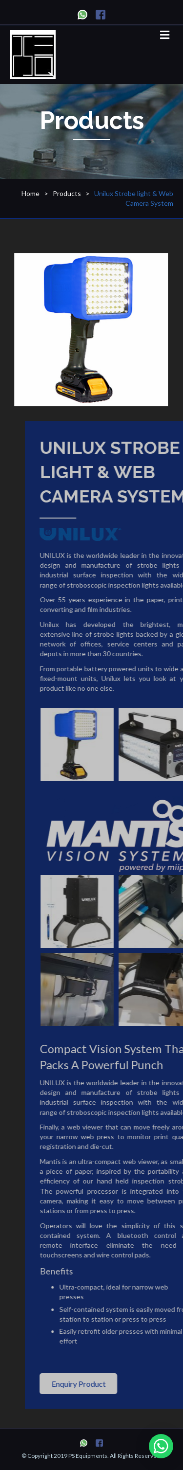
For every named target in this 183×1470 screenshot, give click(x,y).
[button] (98, 1383)
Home (30, 193)
